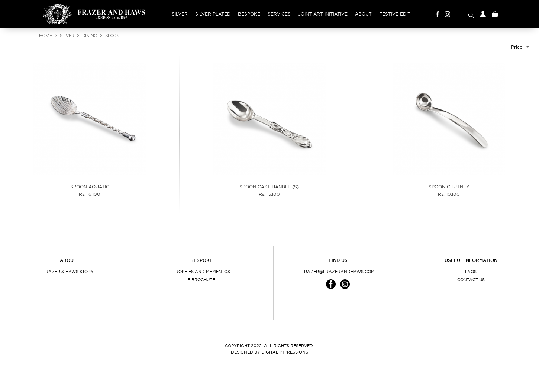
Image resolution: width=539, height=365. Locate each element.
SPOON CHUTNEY (449, 186)
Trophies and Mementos (201, 271)
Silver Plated (212, 13)
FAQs (471, 271)
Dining (89, 35)
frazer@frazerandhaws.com (338, 271)
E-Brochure (201, 279)
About (363, 13)
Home (45, 35)
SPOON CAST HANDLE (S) (269, 186)
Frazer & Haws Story (68, 271)
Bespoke (249, 13)
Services (279, 13)
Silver (180, 13)
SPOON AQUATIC (89, 186)
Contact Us (471, 279)
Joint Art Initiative (323, 13)
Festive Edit (394, 13)
